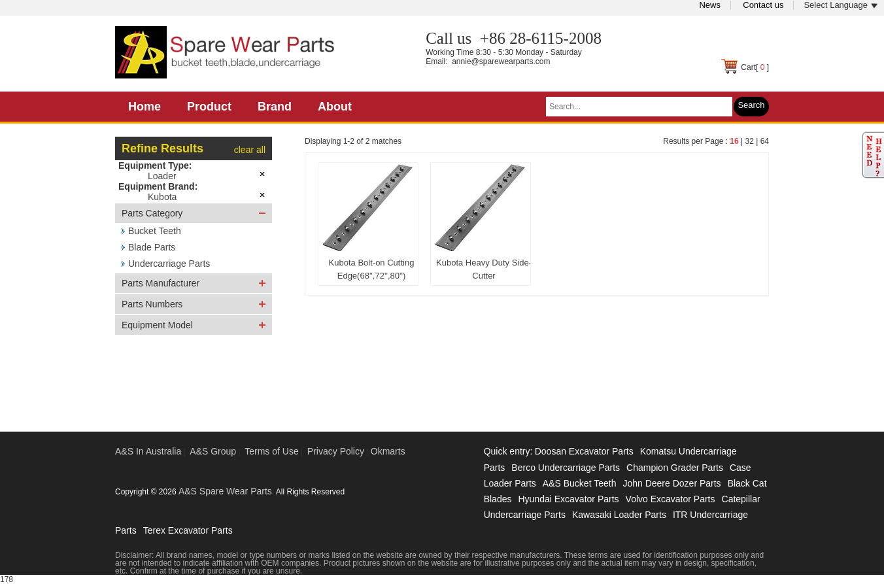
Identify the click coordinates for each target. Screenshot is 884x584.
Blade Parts (151, 247)
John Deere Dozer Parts (671, 483)
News (710, 5)
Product (209, 106)
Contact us (763, 5)
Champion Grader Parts (674, 467)
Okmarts (388, 451)
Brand (275, 106)
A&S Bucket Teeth (580, 483)
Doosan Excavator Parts (584, 451)
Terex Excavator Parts (188, 530)
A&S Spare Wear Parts (225, 491)
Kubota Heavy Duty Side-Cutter (484, 269)
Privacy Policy (335, 451)
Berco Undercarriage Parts (565, 467)
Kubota (162, 197)
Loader (162, 176)
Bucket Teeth (154, 231)
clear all (249, 150)
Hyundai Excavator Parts (568, 499)
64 (764, 141)
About (335, 106)
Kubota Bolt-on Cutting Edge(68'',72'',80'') (372, 269)
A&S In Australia (148, 451)
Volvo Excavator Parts (670, 499)
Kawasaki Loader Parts (619, 514)
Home (144, 106)
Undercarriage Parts (169, 263)
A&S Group (213, 451)
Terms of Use (271, 451)
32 (749, 141)
